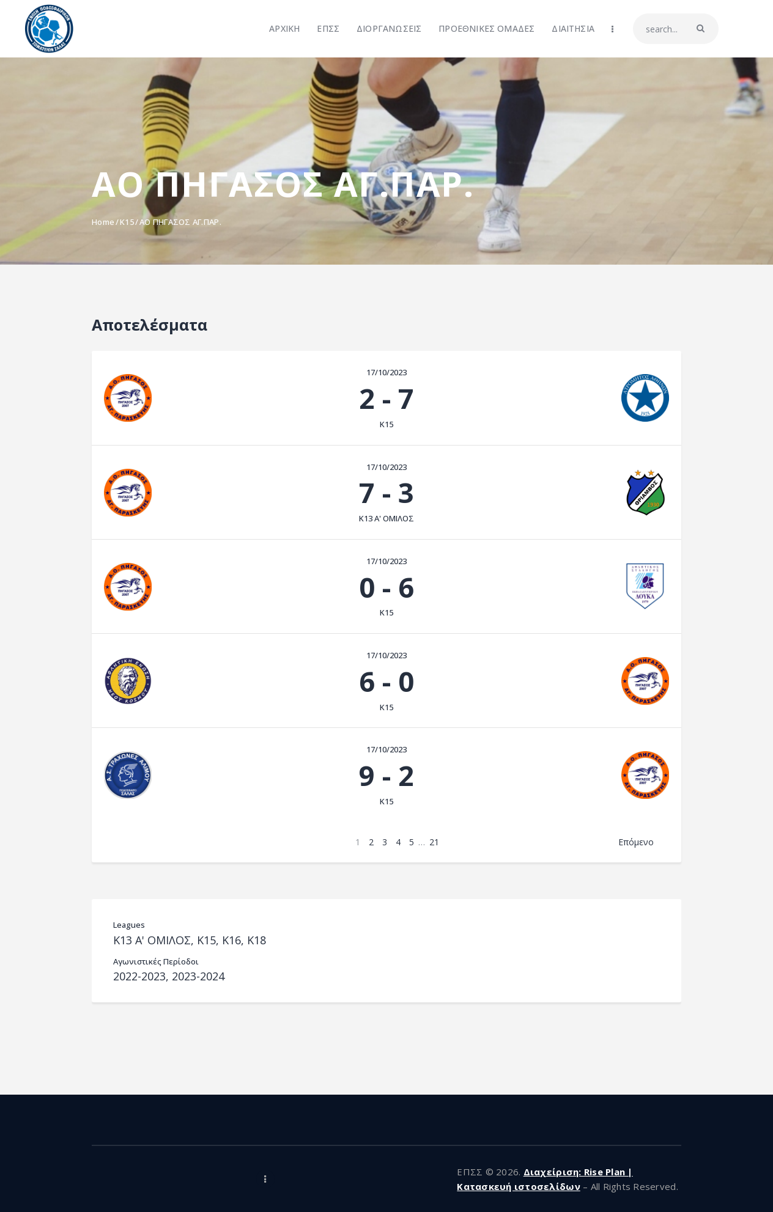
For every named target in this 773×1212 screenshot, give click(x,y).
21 (434, 842)
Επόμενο (636, 842)
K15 (127, 221)
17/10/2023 (386, 372)
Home (103, 221)
